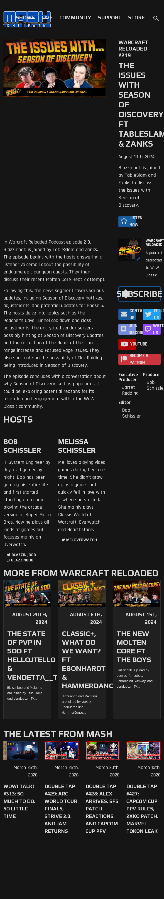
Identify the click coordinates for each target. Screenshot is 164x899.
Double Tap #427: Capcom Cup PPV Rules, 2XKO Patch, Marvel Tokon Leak (142, 808)
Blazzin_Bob (24, 555)
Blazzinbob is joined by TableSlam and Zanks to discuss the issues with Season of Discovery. (139, 186)
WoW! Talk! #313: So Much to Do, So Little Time (19, 801)
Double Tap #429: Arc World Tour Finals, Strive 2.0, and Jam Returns (60, 808)
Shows (25, 17)
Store (136, 17)
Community (75, 17)
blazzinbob (22, 560)
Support (109, 17)
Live (47, 17)
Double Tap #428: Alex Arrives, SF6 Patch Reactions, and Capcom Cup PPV (102, 808)
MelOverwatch (81, 540)
